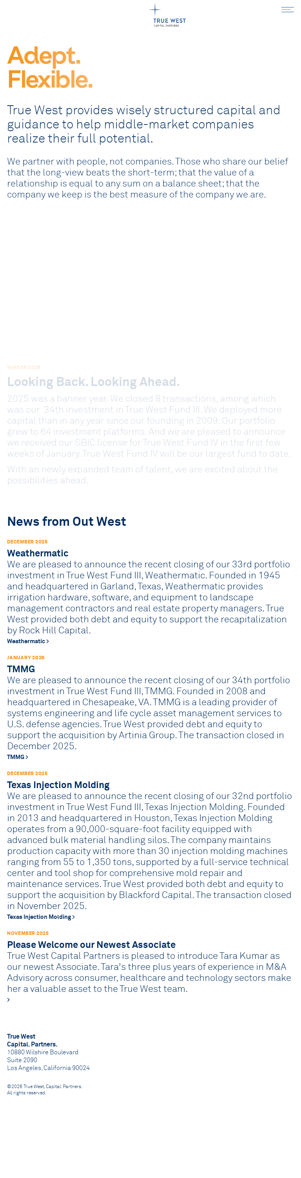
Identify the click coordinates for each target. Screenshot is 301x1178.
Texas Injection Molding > (41, 939)
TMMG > (17, 779)
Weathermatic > (28, 663)
